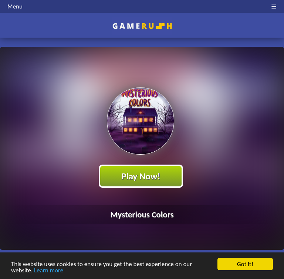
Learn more (48, 271)
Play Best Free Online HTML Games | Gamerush (142, 26)
